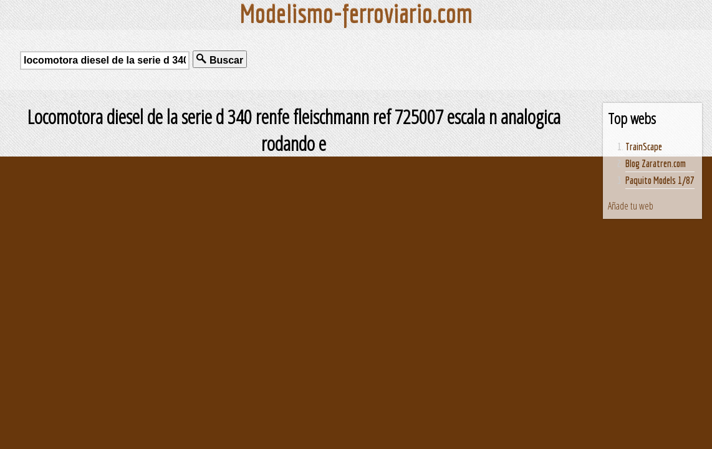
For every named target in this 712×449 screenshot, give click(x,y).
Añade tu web (630, 206)
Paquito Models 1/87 (660, 180)
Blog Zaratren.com (655, 163)
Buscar (219, 59)
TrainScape (643, 146)
